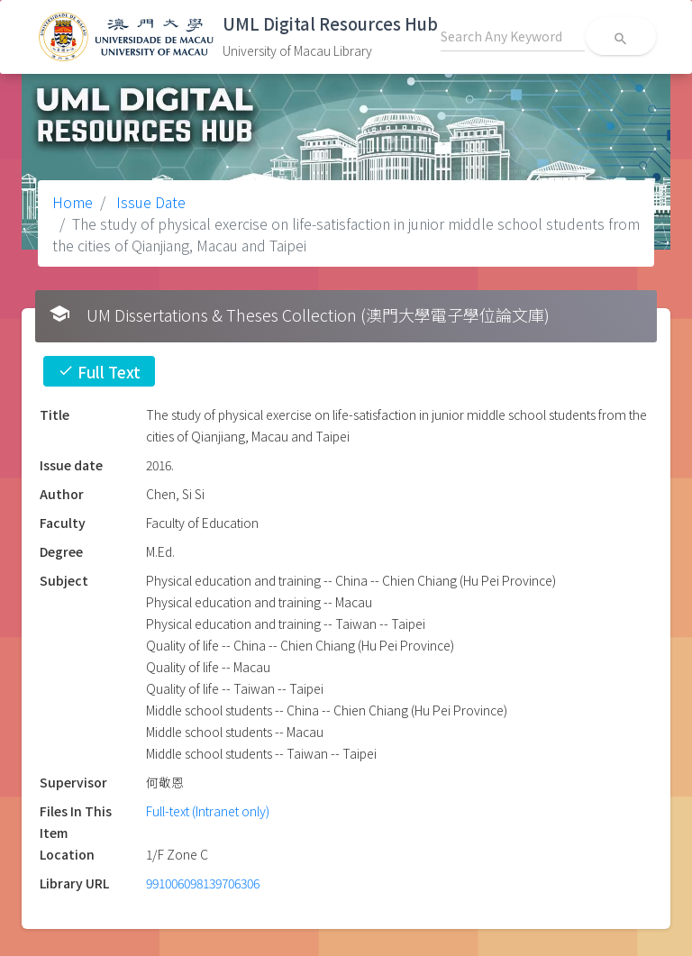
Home (72, 202)
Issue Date (149, 202)
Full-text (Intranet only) (207, 811)
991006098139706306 (203, 883)
